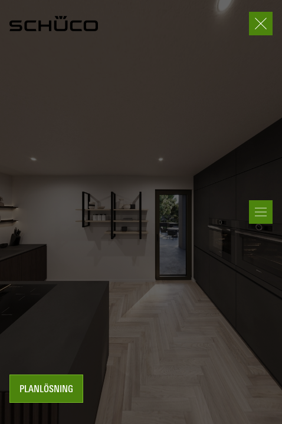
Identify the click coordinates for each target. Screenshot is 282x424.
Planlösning (46, 390)
